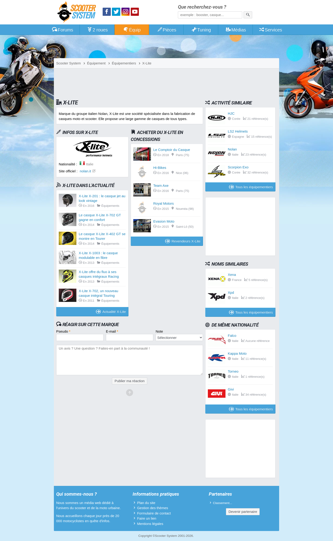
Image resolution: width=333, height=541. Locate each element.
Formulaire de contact (154, 513)
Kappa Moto (237, 353)
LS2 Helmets (238, 131)
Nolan (232, 149)
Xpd (231, 292)
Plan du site (146, 503)
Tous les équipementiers (251, 187)
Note (159, 331)
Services (270, 29)
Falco (232, 335)
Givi (231, 389)
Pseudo (63, 331)
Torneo (233, 371)
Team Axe (161, 185)
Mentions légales (150, 524)
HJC (231, 113)
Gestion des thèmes (152, 508)
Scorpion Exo (238, 167)
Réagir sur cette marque (90, 324)
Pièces (166, 29)
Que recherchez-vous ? (202, 7)
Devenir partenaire (243, 512)
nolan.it (85, 171)
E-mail (112, 331)
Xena (232, 275)
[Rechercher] (248, 14)
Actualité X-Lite (111, 312)
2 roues (97, 29)
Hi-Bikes (159, 168)
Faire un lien (146, 518)
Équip (132, 29)
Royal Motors (163, 203)
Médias (235, 29)
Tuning (201, 29)
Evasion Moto (163, 221)
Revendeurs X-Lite (182, 241)
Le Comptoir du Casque (171, 150)
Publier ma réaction (129, 381)
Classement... (222, 503)
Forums (62, 29)
